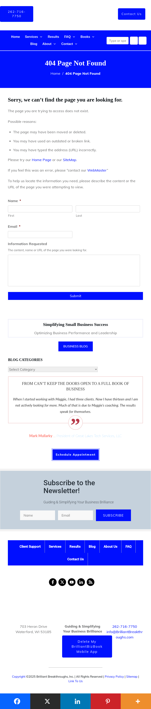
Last (79, 215)
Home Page (41, 160)
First (11, 215)
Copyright (18, 676)
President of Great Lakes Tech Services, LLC (89, 436)
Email (14, 226)
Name (14, 201)
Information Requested (27, 244)
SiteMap (69, 160)
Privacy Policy (114, 676)
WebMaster (97, 170)
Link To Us (75, 681)
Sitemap (131, 676)
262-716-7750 (124, 626)
